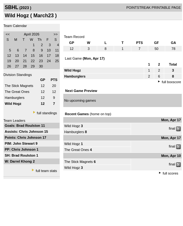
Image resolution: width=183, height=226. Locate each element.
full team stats (46, 171)
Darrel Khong (21, 161)
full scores (170, 173)
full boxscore (171, 82)
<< (8, 34)
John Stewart (24, 143)
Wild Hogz (72, 126)
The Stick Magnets (19, 86)
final (172, 128)
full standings (47, 113)
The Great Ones (17, 92)
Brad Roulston (28, 125)
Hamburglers (14, 98)
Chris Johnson (31, 131)
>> (56, 34)
